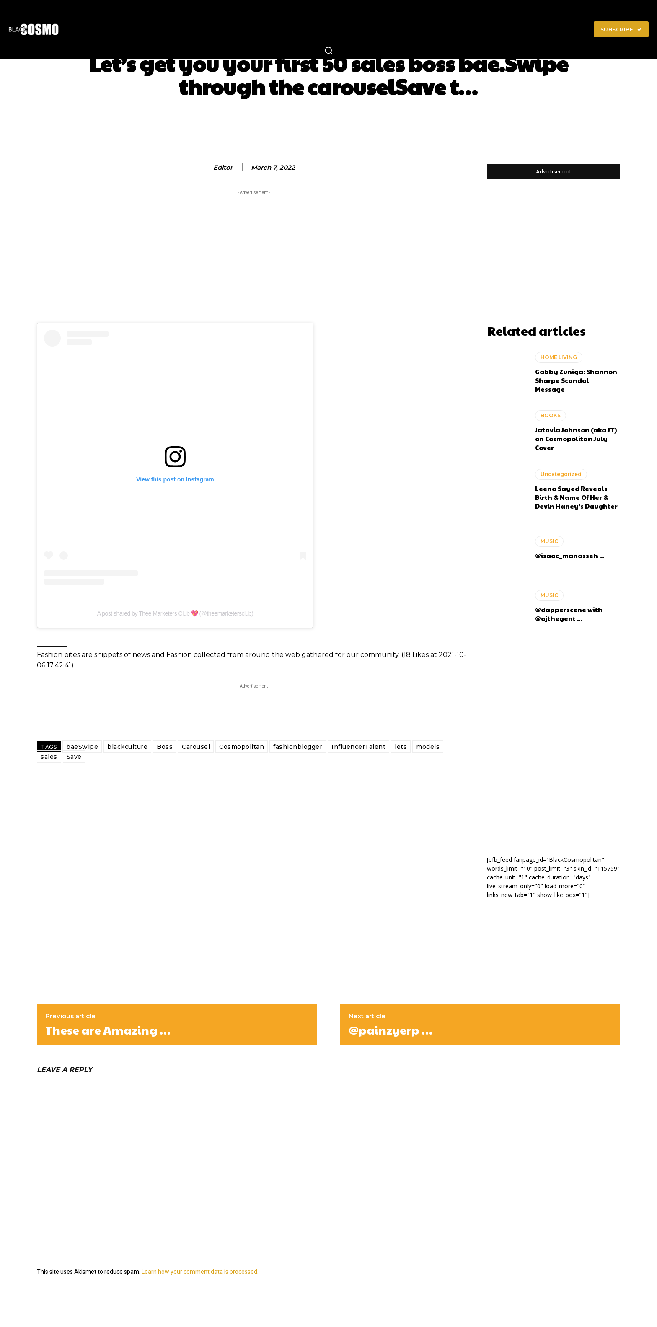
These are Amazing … (108, 1030)
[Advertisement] (253, 255)
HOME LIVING (559, 357)
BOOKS (551, 415)
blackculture (127, 746)
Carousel (196, 746)
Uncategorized (561, 474)
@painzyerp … (390, 1030)
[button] (328, 50)
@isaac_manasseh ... (569, 555)
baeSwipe (82, 746)
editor (223, 167)
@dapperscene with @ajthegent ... (569, 614)
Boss (165, 746)
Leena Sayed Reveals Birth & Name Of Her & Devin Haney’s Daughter (576, 497)
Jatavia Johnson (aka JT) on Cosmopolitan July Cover (576, 438)
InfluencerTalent (358, 746)
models (428, 746)
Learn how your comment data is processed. (200, 1271)
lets (401, 746)
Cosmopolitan (241, 746)
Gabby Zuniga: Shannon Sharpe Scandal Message (576, 380)
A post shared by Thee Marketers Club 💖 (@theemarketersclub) (175, 613)
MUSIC (549, 541)
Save (74, 757)
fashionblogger (297, 746)
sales (49, 757)
